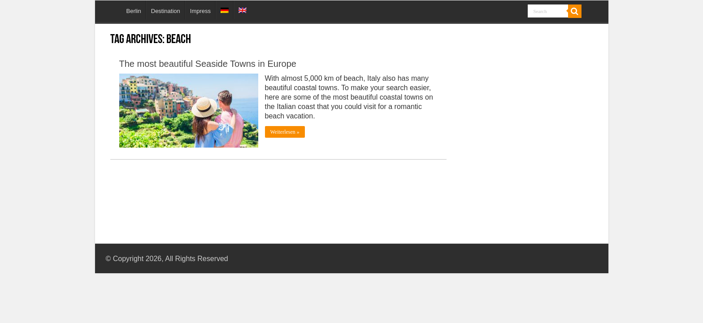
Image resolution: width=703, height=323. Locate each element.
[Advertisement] (526, 120)
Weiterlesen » (284, 132)
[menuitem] (224, 9)
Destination (165, 11)
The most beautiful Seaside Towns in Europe (207, 64)
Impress (200, 11)
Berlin (133, 11)
